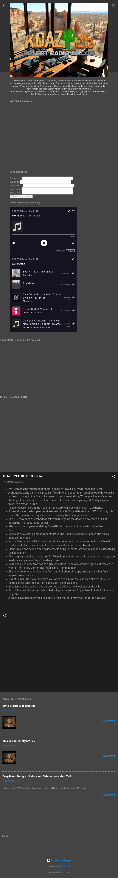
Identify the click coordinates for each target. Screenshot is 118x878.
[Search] (114, 6)
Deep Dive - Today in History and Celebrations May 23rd (36, 776)
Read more (109, 720)
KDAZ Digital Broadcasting (19, 705)
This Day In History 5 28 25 (18, 741)
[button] (114, 477)
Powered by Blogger (59, 860)
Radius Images (65, 866)
